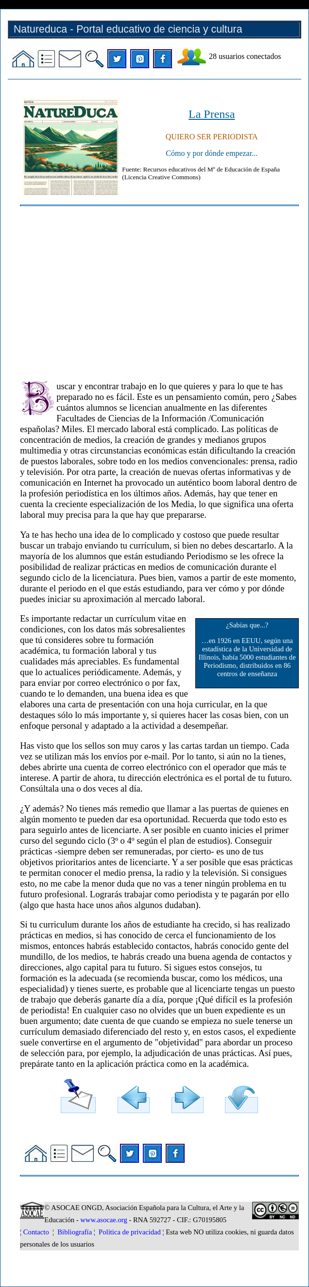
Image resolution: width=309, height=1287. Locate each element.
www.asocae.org (103, 1220)
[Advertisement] (159, 289)
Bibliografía (74, 1232)
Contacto (36, 1232)
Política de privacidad (130, 1232)
